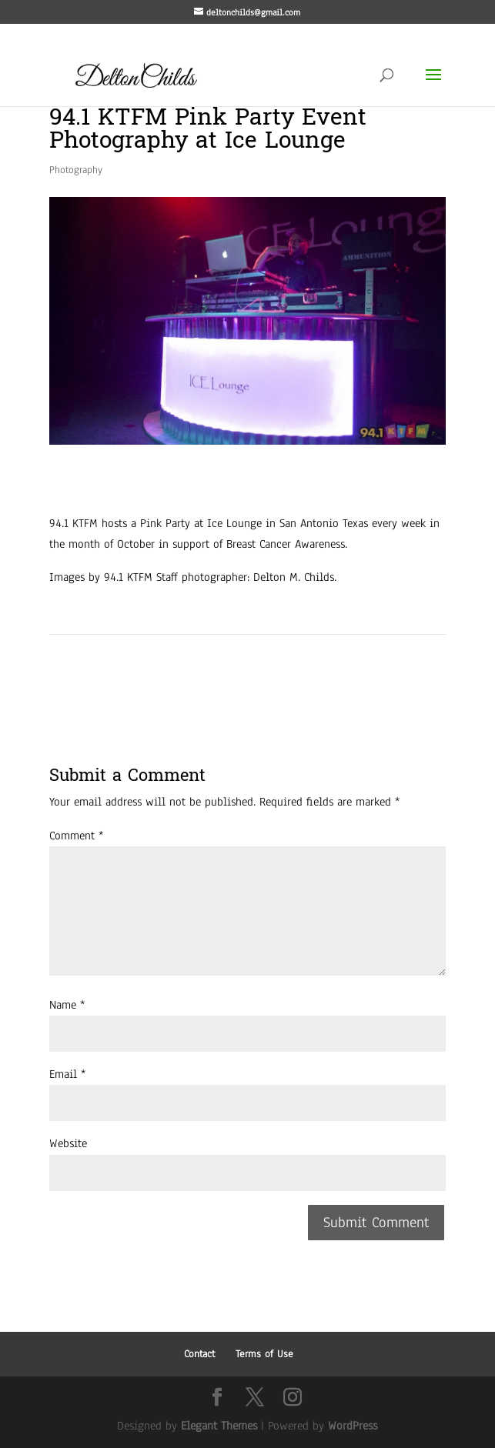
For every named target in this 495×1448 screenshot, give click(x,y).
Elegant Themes (219, 1425)
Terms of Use (264, 1354)
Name (67, 1005)
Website (68, 1143)
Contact (199, 1354)
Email (67, 1074)
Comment (76, 835)
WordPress (352, 1425)
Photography (75, 170)
